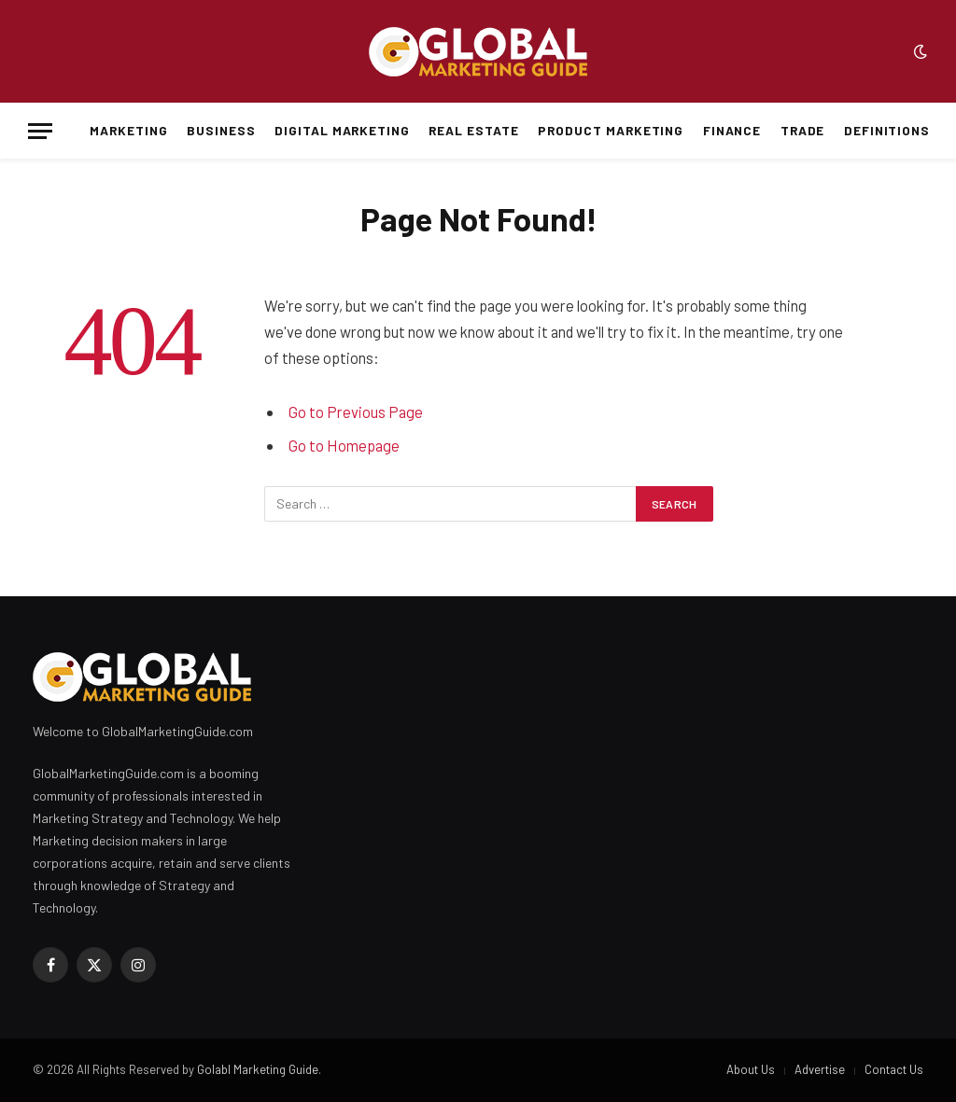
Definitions (887, 130)
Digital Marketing (342, 130)
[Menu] (40, 131)
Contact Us (894, 1069)
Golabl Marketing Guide (257, 1069)
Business (221, 130)
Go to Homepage (344, 445)
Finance (732, 130)
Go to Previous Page (355, 411)
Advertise (819, 1069)
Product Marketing (610, 130)
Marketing (129, 130)
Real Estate (473, 130)
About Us (750, 1069)
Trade (802, 130)
